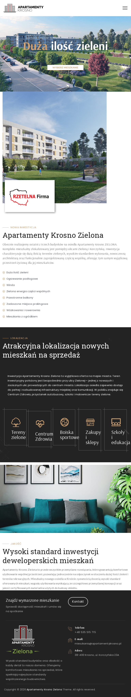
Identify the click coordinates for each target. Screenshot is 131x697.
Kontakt (78, 602)
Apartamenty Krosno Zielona (44, 689)
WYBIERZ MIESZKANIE (65, 67)
